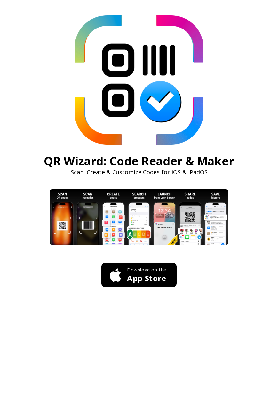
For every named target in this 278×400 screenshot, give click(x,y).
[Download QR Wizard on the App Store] (139, 275)
